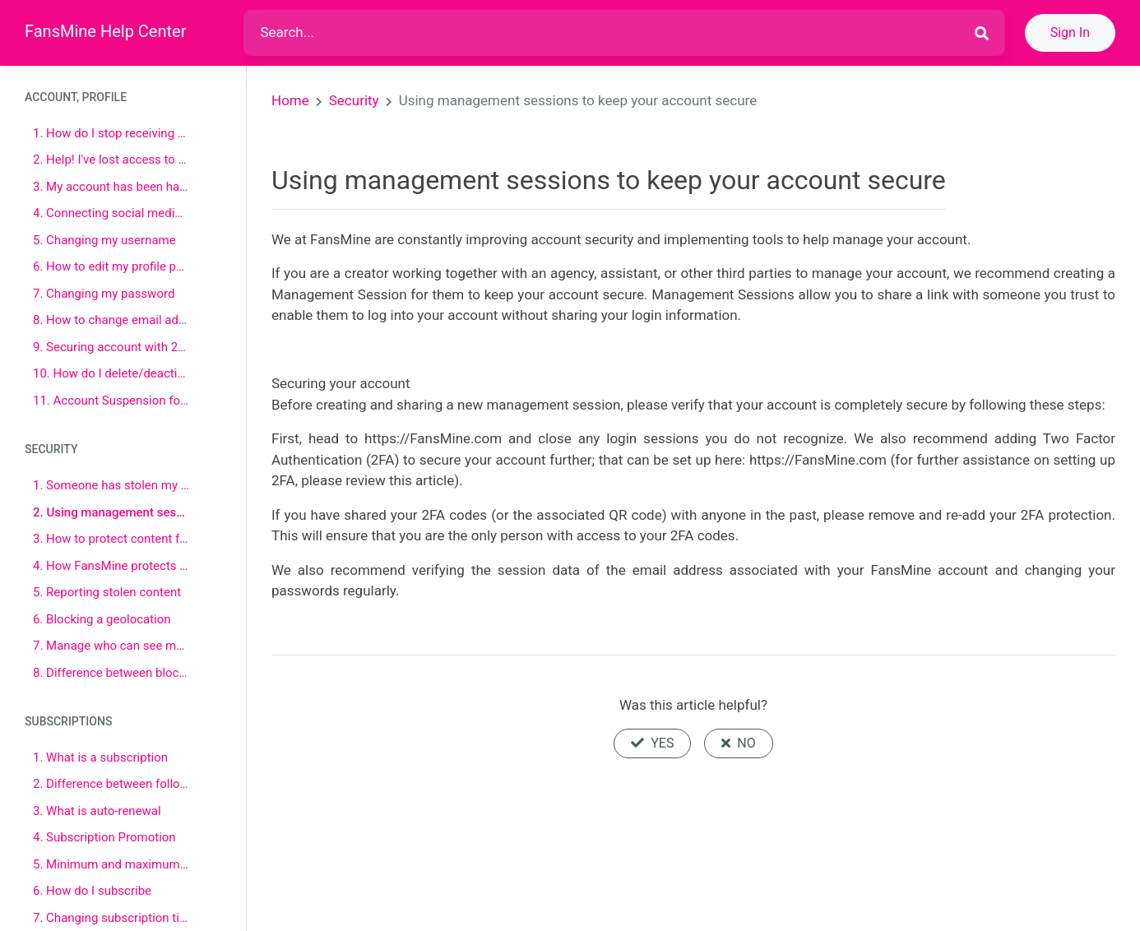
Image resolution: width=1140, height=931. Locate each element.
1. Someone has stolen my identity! (111, 485)
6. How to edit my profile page (111, 266)
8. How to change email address (111, 320)
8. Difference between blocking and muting (111, 672)
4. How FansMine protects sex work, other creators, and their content (111, 565)
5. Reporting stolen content (107, 592)
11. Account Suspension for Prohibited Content (111, 400)
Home (290, 100)
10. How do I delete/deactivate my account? (111, 373)
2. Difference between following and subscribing (111, 783)
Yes (652, 743)
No (738, 743)
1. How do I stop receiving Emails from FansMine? (111, 133)
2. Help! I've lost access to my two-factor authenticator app (111, 159)
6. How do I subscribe (92, 890)
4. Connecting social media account (111, 213)
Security (354, 100)
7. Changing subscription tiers (111, 917)
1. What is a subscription (100, 757)
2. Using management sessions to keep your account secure (111, 512)
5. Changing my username (104, 240)
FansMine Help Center (105, 31)
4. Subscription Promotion (104, 837)
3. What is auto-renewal (97, 811)
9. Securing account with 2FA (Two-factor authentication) (111, 347)
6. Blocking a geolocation (102, 619)
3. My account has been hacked (111, 186)
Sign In (1070, 32)
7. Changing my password (103, 293)
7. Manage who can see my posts (111, 645)
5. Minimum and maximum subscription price (111, 864)
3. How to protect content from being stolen (111, 538)
